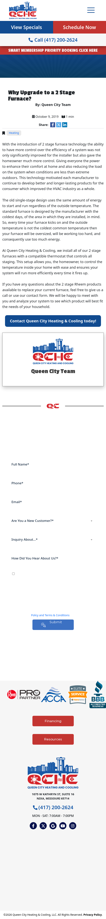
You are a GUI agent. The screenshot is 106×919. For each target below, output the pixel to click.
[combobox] (52, 520)
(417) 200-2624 (53, 807)
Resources (53, 739)
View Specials (26, 27)
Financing (53, 721)
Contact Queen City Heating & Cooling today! (53, 321)
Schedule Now (79, 27)
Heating (14, 133)
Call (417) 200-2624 (53, 39)
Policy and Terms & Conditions (50, 615)
